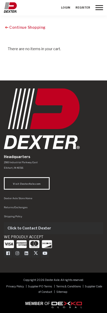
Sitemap (61, 292)
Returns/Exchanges (16, 207)
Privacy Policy (15, 286)
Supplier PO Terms (40, 286)
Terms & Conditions (68, 286)
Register (82, 7)
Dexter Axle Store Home (18, 198)
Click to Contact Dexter (29, 228)
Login (65, 7)
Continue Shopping (25, 27)
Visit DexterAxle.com (27, 183)
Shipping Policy (13, 216)
